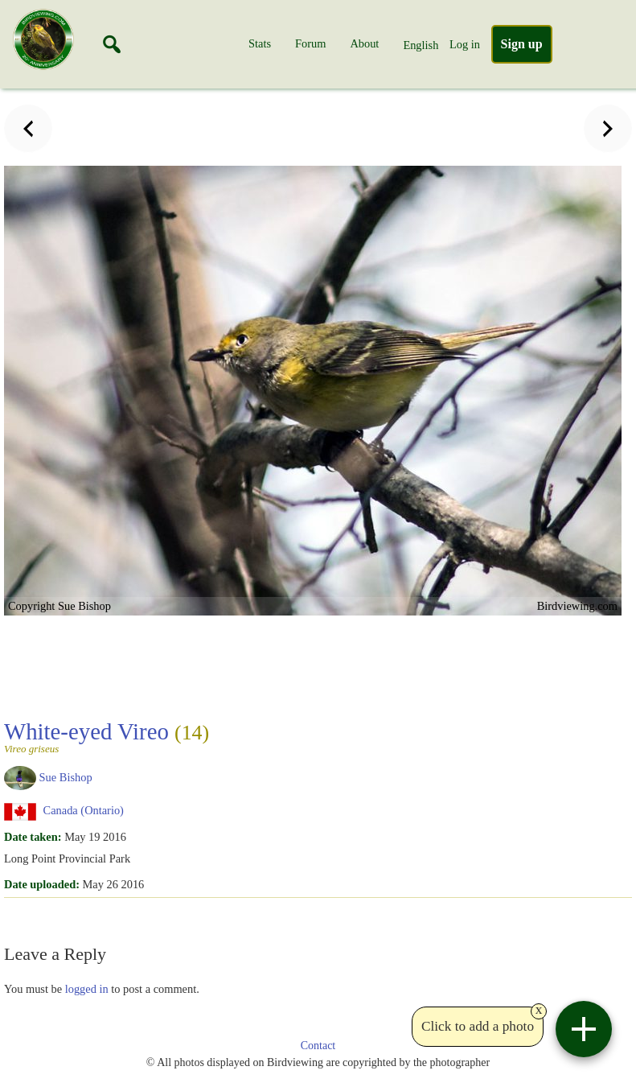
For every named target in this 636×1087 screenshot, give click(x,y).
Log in (464, 44)
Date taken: (33, 836)
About (364, 43)
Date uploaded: (42, 884)
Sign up (522, 44)
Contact (318, 1046)
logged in (87, 988)
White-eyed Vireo (106, 736)
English (420, 45)
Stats (259, 43)
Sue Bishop (65, 776)
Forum (310, 43)
